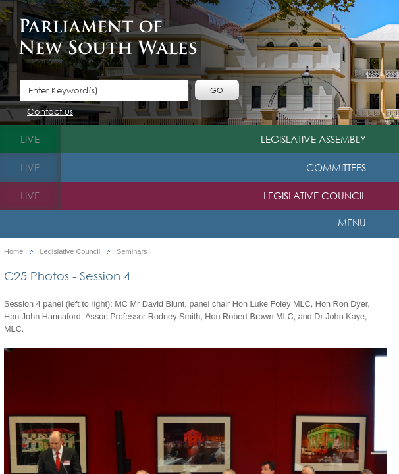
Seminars (132, 251)
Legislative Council (314, 195)
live (30, 138)
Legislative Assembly (313, 138)
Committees (336, 167)
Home (13, 251)
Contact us (50, 112)
